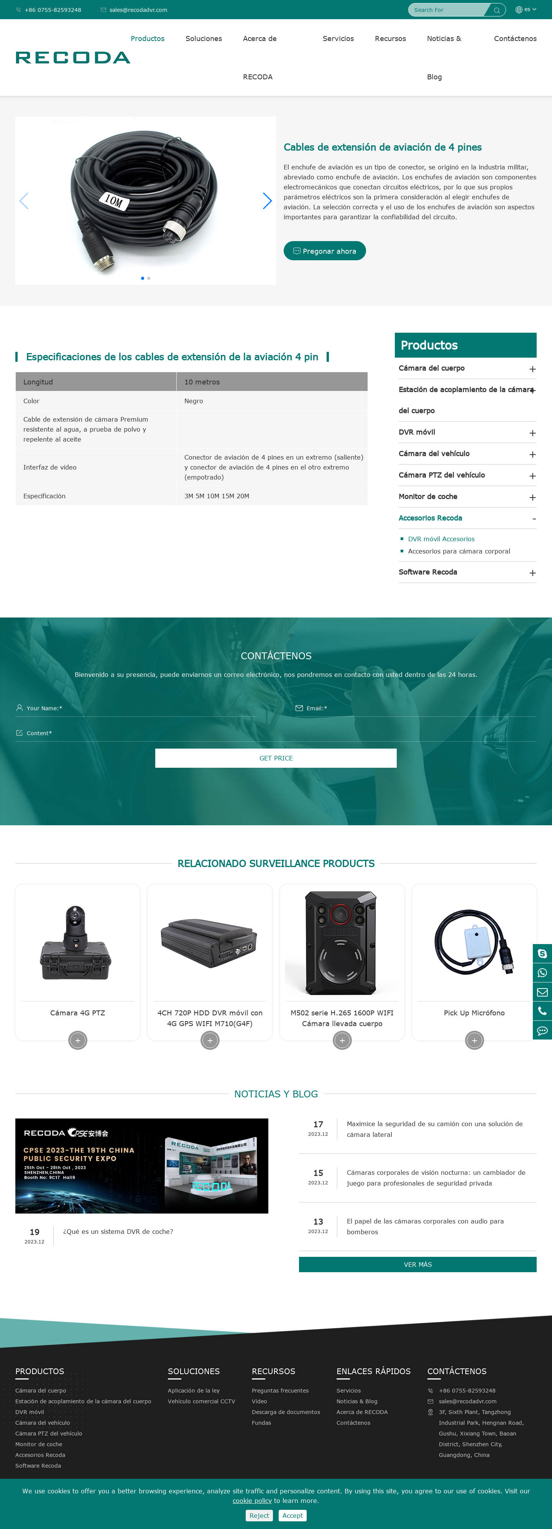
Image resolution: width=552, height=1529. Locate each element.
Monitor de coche (428, 496)
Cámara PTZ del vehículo (442, 475)
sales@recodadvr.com (134, 10)
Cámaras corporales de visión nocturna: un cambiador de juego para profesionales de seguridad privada (436, 1178)
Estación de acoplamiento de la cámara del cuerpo (466, 400)
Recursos (390, 38)
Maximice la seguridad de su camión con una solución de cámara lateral (435, 1129)
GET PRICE (276, 758)
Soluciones (204, 38)
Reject (259, 1515)
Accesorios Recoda (430, 518)
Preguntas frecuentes (280, 1390)
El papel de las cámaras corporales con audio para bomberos (425, 1226)
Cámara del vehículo (434, 453)
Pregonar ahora (324, 251)
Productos (147, 38)
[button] (267, 200)
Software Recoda (428, 572)
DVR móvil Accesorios (441, 538)
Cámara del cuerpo (432, 368)
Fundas (261, 1422)
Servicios (338, 38)
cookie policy (252, 1500)
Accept (293, 1515)
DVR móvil (417, 432)
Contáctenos (515, 38)
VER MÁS (418, 1264)
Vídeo (259, 1401)
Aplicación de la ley (194, 1390)
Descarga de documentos (286, 1412)
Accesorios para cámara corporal (459, 551)
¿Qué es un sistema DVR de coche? (118, 1231)
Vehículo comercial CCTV (201, 1401)
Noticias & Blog (444, 57)
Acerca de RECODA (260, 57)
